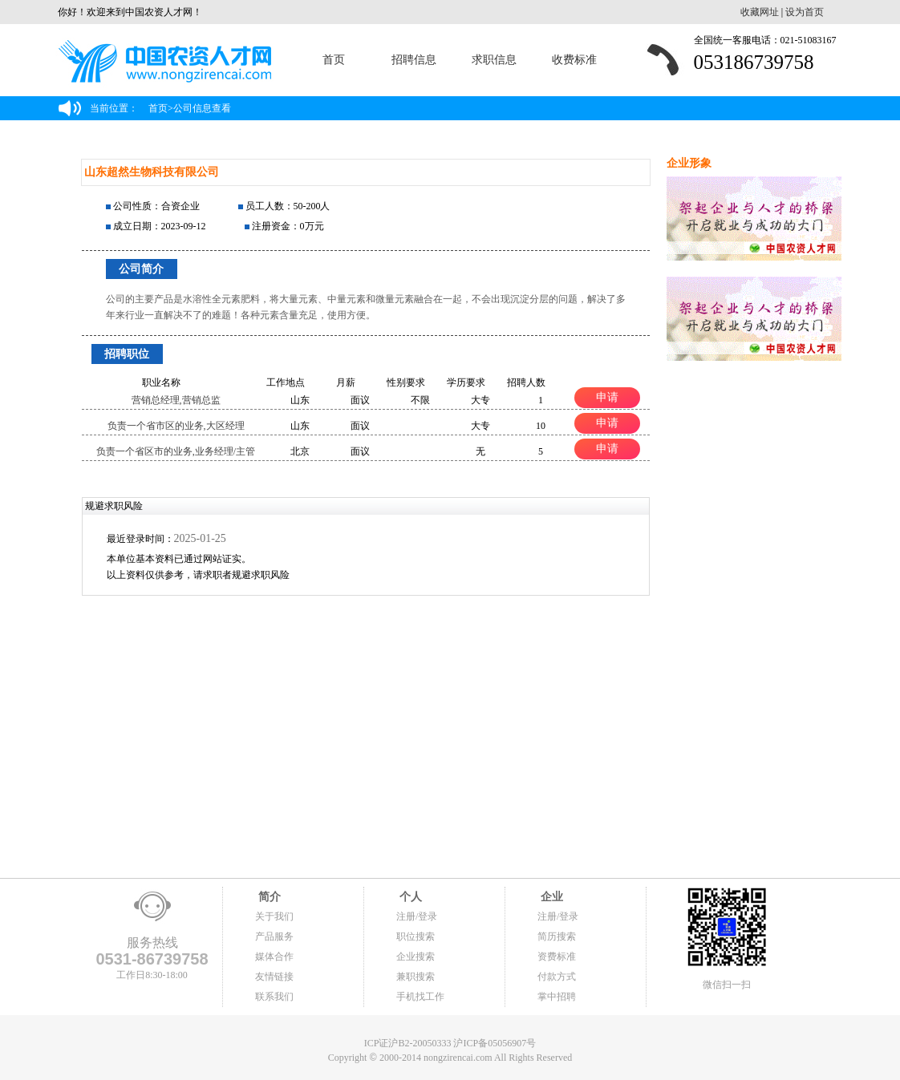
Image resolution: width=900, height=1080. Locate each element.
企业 (550, 897)
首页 (333, 60)
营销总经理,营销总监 (176, 400)
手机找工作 (420, 996)
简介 (268, 897)
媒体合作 (274, 956)
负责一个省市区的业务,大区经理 (176, 425)
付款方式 (556, 976)
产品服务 (274, 936)
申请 (607, 396)
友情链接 (274, 976)
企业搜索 (415, 956)
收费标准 (574, 60)
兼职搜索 (415, 976)
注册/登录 (416, 916)
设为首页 (804, 12)
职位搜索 (415, 936)
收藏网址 (759, 12)
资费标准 (556, 956)
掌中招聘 (556, 996)
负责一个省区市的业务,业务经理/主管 (175, 451)
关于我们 (274, 916)
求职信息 (494, 60)
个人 (409, 897)
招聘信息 (413, 60)
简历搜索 (556, 936)
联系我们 (274, 996)
